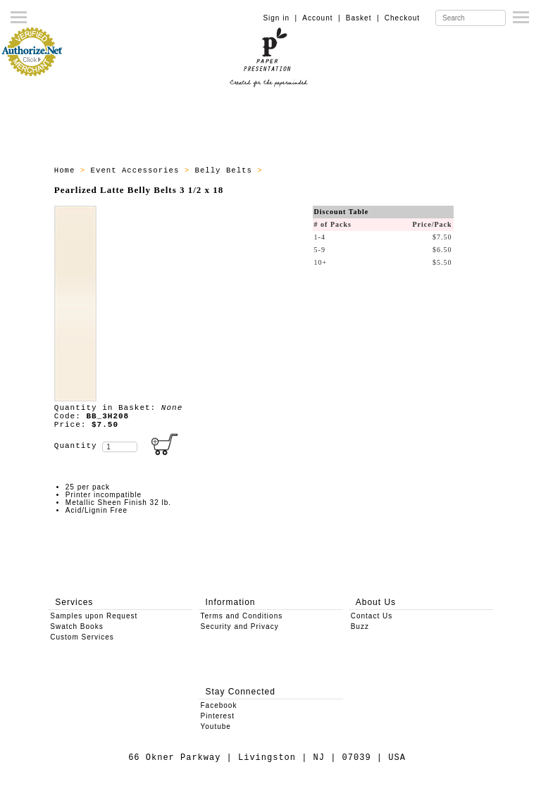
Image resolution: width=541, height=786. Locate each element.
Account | (321, 18)
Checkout (402, 18)
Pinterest (218, 716)
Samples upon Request (93, 616)
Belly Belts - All (312, 170)
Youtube (216, 726)
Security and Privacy (240, 626)
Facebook (219, 705)
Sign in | (280, 18)
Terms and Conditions (242, 616)
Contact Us (371, 616)
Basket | (363, 18)
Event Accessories (138, 170)
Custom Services (82, 637)
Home (67, 170)
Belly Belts (226, 170)
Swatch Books (76, 626)
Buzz (360, 626)
